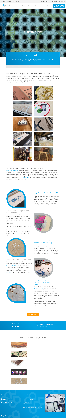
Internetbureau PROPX (60, 416)
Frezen (18, 5)
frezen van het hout (24, 177)
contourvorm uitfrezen (13, 265)
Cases (36, 5)
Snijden (24, 5)
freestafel (9, 272)
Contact (49, 5)
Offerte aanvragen (33, 314)
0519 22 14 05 (28, 402)
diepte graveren (38, 288)
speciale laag (22, 230)
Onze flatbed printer (12, 170)
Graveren (30, 5)
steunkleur (46, 252)
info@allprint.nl (28, 403)
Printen (12, 5)
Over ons (42, 5)
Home (14, 66)
